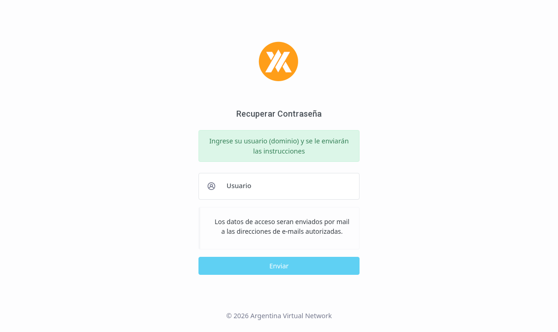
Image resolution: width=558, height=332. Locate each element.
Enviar (279, 265)
